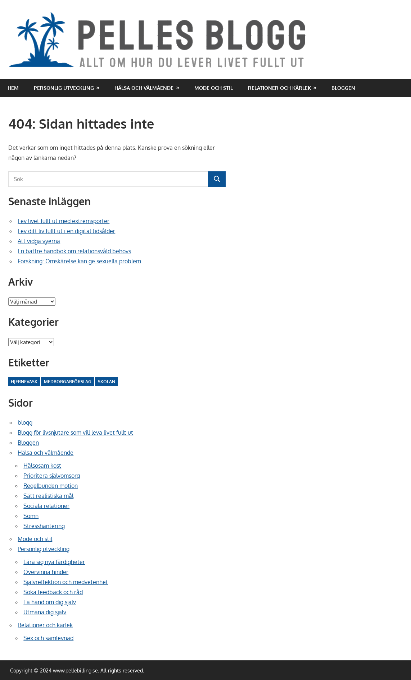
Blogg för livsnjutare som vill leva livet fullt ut (75, 432)
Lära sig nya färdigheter (54, 561)
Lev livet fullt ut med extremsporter (63, 221)
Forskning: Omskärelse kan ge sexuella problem (79, 261)
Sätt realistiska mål (48, 495)
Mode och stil (213, 88)
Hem (13, 88)
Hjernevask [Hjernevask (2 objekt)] (24, 381)
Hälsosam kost (42, 465)
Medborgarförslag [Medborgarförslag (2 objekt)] (67, 381)
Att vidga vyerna (39, 241)
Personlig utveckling (64, 88)
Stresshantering (44, 525)
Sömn (31, 515)
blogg (25, 422)
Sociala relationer (46, 505)
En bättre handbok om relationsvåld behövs (74, 251)
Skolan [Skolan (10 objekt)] (106, 381)
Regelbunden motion (50, 485)
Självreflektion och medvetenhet (65, 582)
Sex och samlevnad (48, 638)
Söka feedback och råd (53, 592)
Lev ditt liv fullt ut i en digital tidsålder (66, 231)
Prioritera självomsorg (51, 475)
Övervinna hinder (45, 571)
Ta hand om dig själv (49, 602)
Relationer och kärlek (279, 88)
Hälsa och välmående (143, 88)
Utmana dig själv (44, 612)
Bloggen (343, 88)
